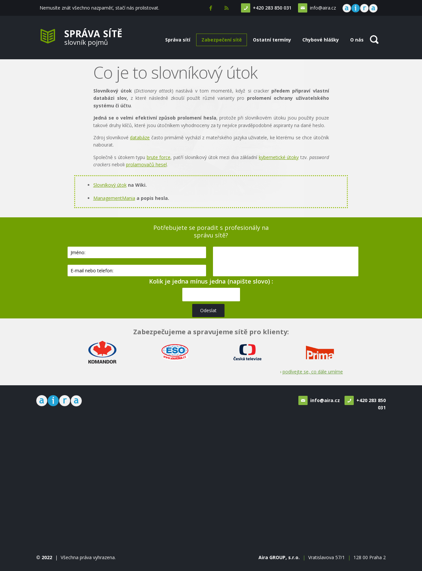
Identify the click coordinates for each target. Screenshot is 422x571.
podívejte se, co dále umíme (313, 371)
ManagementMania (114, 198)
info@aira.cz (321, 8)
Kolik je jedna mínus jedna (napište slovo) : (211, 281)
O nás (357, 40)
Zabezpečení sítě (221, 40)
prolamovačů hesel (146, 164)
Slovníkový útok (110, 185)
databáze (140, 137)
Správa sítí (177, 40)
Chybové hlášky (320, 40)
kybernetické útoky (279, 157)
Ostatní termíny (272, 40)
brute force (159, 157)
